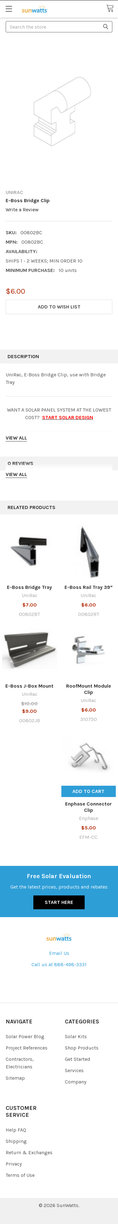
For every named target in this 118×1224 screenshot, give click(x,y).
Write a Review (22, 210)
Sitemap (15, 1078)
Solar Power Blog (25, 1036)
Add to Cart (88, 791)
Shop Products (81, 1048)
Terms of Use (20, 1175)
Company (75, 1082)
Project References (27, 1048)
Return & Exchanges (29, 1152)
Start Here (59, 902)
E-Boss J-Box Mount (29, 686)
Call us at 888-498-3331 (59, 964)
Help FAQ (16, 1130)
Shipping (16, 1141)
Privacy (14, 1164)
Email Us (59, 953)
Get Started (77, 1059)
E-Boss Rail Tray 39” (89, 587)
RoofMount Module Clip (88, 689)
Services (74, 1070)
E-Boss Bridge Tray (29, 587)
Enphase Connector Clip (88, 807)
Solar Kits (76, 1036)
